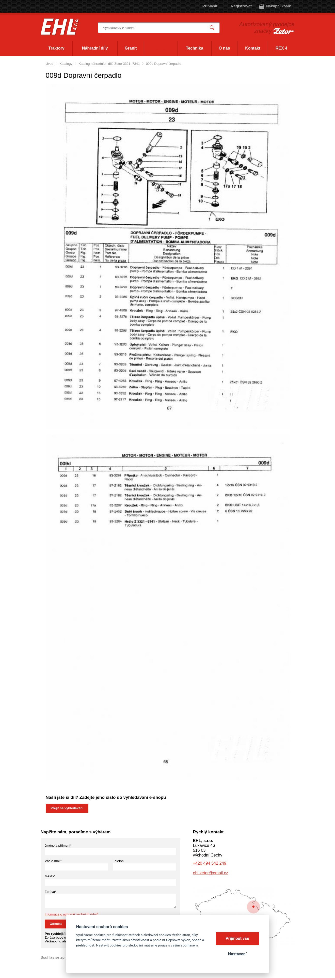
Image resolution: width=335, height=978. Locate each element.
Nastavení (237, 954)
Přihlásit (209, 6)
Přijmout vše (237, 938)
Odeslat (56, 924)
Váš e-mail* (53, 861)
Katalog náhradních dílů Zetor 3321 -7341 (109, 64)
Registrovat (241, 6)
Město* (50, 876)
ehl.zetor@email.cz (210, 872)
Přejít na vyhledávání (67, 808)
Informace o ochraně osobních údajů (71, 914)
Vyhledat (212, 28)
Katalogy (65, 64)
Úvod (49, 64)
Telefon (118, 861)
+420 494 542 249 (209, 863)
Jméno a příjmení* (58, 845)
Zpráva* (50, 892)
